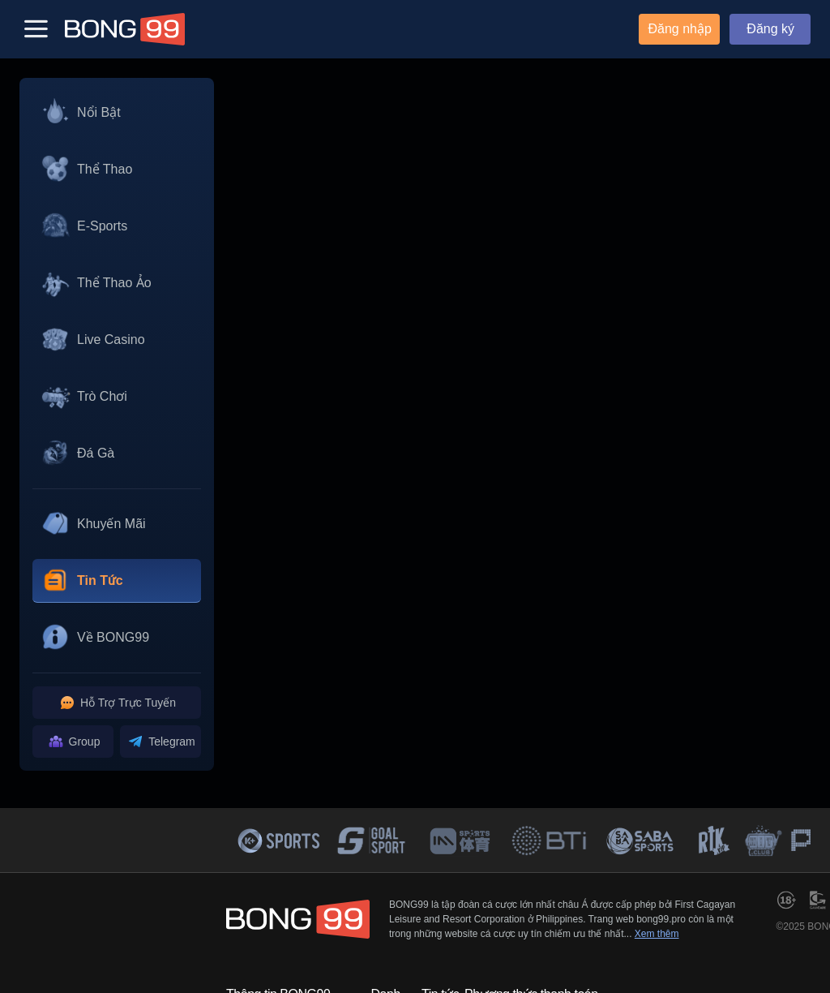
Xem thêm (657, 933)
